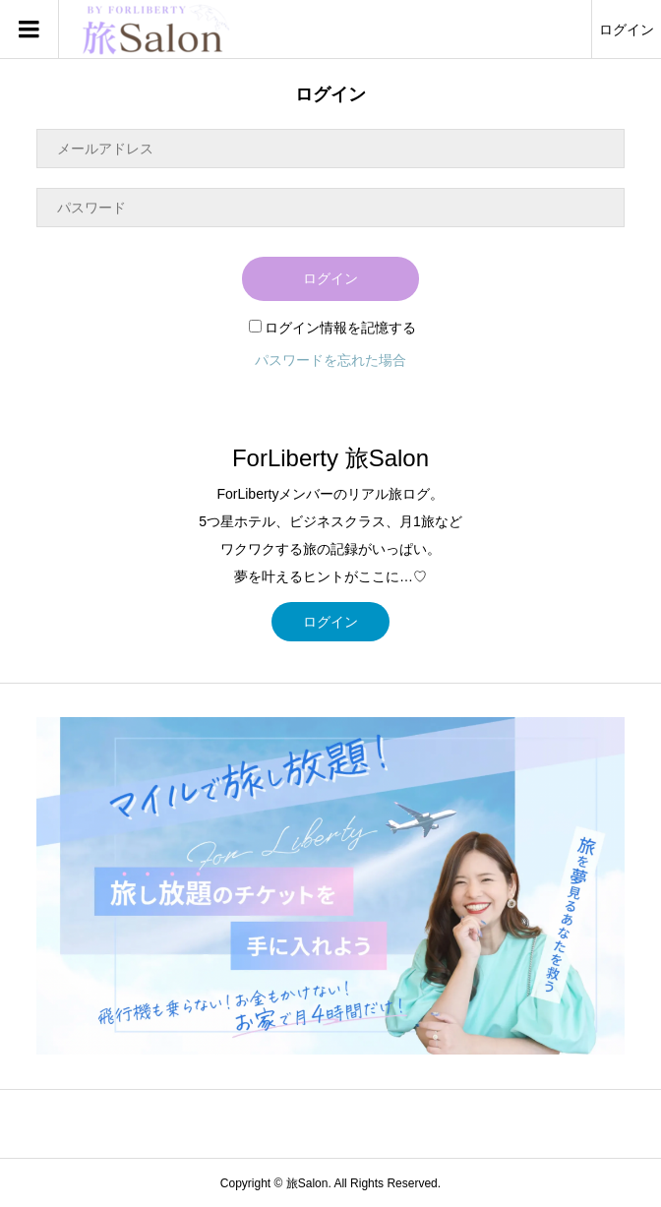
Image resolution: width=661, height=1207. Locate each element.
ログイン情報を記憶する (332, 327)
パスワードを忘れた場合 (330, 360)
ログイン (626, 29)
